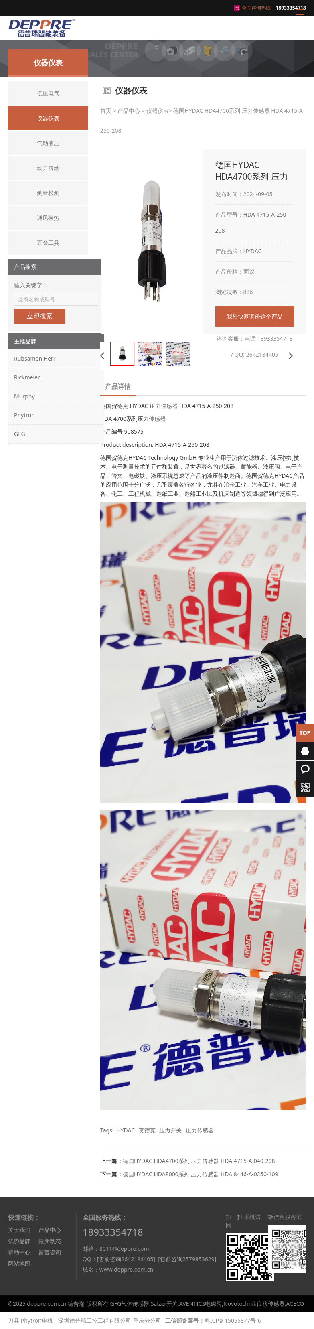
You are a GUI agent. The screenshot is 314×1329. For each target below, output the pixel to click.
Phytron (24, 415)
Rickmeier (27, 377)
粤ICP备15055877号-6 (233, 1320)
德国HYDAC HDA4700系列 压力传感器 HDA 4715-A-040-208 (199, 1161)
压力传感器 (200, 1130)
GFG (19, 434)
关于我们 (19, 1230)
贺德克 (147, 1130)
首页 (105, 110)
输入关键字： (31, 285)
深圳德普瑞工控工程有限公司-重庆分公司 (109, 1320)
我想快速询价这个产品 (255, 316)
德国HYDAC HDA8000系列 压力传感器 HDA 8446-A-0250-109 (200, 1174)
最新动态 (49, 1241)
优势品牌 (19, 1241)
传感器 (169, 406)
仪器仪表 (157, 110)
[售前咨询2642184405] (126, 1259)
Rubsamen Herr (35, 358)
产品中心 (128, 110)
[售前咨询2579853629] (187, 1259)
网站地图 (19, 1263)
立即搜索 (40, 315)
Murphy (24, 396)
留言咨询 (49, 1252)
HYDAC (252, 251)
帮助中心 (19, 1252)
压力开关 (170, 1130)
